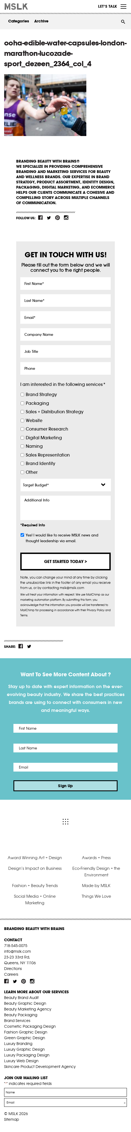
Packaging (37, 403)
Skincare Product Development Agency (40, 1066)
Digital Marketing (44, 437)
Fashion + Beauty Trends (35, 885)
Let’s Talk (107, 6)
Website (34, 420)
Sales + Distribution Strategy (54, 411)
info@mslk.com (17, 951)
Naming (34, 446)
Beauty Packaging (20, 1014)
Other (32, 472)
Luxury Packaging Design (26, 1055)
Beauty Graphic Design (25, 1003)
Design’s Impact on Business (35, 868)
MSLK (25, 6)
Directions (13, 968)
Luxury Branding (18, 1043)
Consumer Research (47, 429)
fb (40, 217)
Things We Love (96, 896)
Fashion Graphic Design (25, 1032)
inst (66, 217)
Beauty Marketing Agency (27, 1009)
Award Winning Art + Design (35, 857)
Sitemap (11, 1119)
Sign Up (65, 785)
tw (49, 217)
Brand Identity (40, 463)
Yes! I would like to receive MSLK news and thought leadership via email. (62, 538)
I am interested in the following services (62, 384)
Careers (11, 974)
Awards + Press (96, 857)
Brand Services (17, 1020)
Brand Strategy (41, 394)
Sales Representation (48, 455)
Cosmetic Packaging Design (30, 1026)
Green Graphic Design (24, 1037)
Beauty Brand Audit (21, 997)
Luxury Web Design (21, 1060)
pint (57, 217)
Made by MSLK (96, 885)
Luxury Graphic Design (24, 1049)
